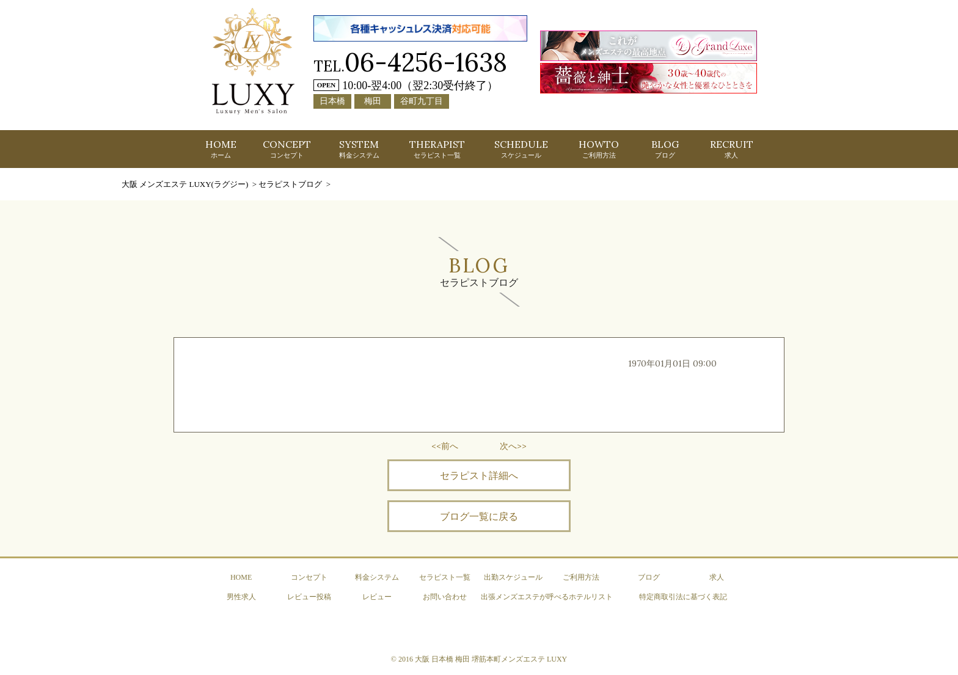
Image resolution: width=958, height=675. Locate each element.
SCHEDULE (521, 148)
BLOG (665, 148)
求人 (716, 577)
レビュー (377, 597)
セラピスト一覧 (444, 577)
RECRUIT (731, 148)
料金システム (377, 577)
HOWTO (599, 148)
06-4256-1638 (426, 62)
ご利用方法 (581, 577)
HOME (220, 148)
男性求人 (241, 597)
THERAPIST (437, 148)
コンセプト (309, 577)
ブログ (649, 577)
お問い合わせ (445, 597)
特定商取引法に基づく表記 (683, 597)
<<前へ (444, 446)
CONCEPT (287, 148)
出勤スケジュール (513, 577)
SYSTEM (359, 148)
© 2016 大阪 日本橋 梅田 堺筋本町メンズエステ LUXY (479, 659)
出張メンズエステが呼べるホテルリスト (547, 597)
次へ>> (513, 446)
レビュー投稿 (309, 597)
